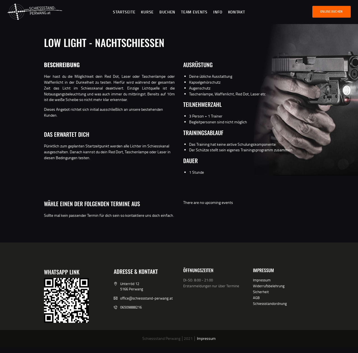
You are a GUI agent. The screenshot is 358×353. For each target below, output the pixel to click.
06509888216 (131, 307)
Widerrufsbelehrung (269, 285)
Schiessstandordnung (270, 303)
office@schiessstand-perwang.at (146, 298)
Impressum (262, 280)
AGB (256, 297)
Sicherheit (261, 291)
